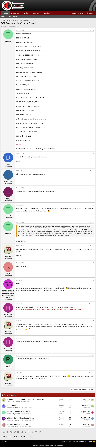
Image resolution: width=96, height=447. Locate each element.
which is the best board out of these (20, 418)
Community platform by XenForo (48, 445)
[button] (20, 13)
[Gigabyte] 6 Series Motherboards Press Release (25, 399)
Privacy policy (83, 441)
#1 (93, 30)
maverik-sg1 (10, 426)
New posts (4, 16)
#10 (93, 303)
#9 (93, 280)
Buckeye (9, 401)
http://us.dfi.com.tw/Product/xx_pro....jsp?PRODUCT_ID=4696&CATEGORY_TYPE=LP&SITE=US (49, 309)
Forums (5, 13)
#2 (93, 153)
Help (90, 441)
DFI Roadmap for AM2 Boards (18, 412)
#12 (93, 338)
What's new (15, 13)
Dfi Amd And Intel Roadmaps (18, 424)
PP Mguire (87, 420)
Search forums (13, 16)
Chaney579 (87, 407)
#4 (93, 188)
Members (47, 13)
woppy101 (10, 420)
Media (25, 13)
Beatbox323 (10, 407)
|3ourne (88, 413)
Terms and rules (73, 441)
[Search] (90, 13)
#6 (93, 222)
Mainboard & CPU (26, 401)
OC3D (4, 441)
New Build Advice (27, 407)
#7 (93, 245)
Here (24, 241)
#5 (93, 205)
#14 (93, 372)
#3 (93, 170)
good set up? (12, 405)
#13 (93, 355)
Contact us (64, 441)
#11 (93, 321)
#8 (93, 263)
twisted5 (5, 26)
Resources (35, 13)
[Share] (90, 30)
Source (18, 144)
